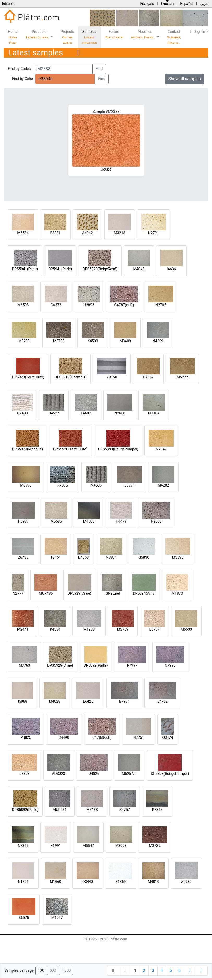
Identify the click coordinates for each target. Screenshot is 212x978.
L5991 (129, 485)
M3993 (121, 846)
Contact (174, 37)
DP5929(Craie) (79, 593)
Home (13, 37)
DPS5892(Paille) (25, 809)
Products (38, 34)
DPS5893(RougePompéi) (118, 449)
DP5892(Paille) (96, 665)
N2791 (153, 233)
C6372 (56, 305)
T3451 (56, 557)
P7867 (157, 809)
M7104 (154, 413)
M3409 (125, 341)
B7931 (124, 701)
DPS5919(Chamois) (70, 377)
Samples (89, 37)
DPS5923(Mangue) (27, 449)
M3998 (26, 485)
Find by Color (22, 79)
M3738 (59, 341)
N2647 (161, 449)
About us (143, 34)
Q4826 (93, 773)
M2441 (23, 629)
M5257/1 (129, 773)
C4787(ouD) (124, 305)
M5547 (88, 846)
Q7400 (22, 413)
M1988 (89, 629)
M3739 (154, 846)
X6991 (55, 846)
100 (41, 970)
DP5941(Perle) (60, 269)
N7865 (23, 846)
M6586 (56, 521)
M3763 (24, 665)
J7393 (24, 773)
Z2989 (186, 882)
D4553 (83, 557)
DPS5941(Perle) (25, 269)
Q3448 (87, 882)
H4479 (121, 521)
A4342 (87, 233)
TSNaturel (112, 593)
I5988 (22, 701)
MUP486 (46, 593)
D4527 (54, 413)
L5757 (154, 629)
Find (99, 69)
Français (147, 4)
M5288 (24, 341)
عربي (204, 4)
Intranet (8, 4)
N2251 (138, 737)
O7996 (170, 665)
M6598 (23, 305)
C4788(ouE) (102, 737)
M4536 (96, 485)
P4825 (26, 737)
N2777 (18, 593)
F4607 (86, 413)
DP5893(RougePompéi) (170, 773)
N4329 (158, 341)
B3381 (55, 233)
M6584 (23, 233)
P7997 (132, 665)
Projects (67, 37)
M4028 (54, 701)
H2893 (88, 305)
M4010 (153, 882)
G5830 (143, 557)
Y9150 (112, 377)
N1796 (23, 882)
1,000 (66, 970)
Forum (114, 34)
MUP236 (60, 809)
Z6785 (23, 557)
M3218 (119, 233)
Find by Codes (19, 69)
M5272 (182, 377)
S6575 (24, 918)
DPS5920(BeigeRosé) (99, 269)
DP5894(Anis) (144, 593)
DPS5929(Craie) (60, 665)
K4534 (55, 629)
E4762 (162, 701)
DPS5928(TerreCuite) (70, 449)
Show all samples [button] (184, 78)
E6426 (88, 701)
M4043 (138, 269)
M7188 (92, 809)
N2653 (156, 521)
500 (53, 970)
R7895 (62, 485)
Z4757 (124, 809)
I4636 (171, 269)
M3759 (123, 629)
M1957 (57, 918)
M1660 (55, 882)
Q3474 (167, 737)
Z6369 (121, 882)
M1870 (177, 593)
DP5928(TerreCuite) (28, 377)
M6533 (186, 629)
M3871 (111, 557)
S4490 (64, 737)
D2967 (148, 377)
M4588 (89, 521)
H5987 (23, 521)
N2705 (160, 305)
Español (186, 4)
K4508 (92, 341)
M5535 (178, 557)
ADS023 (58, 773)
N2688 (119, 413)
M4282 (163, 485)
